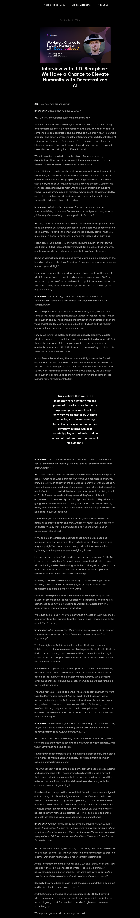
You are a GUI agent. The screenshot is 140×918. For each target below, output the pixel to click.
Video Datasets (81, 4)
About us (103, 4)
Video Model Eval (54, 4)
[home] (17, 5)
